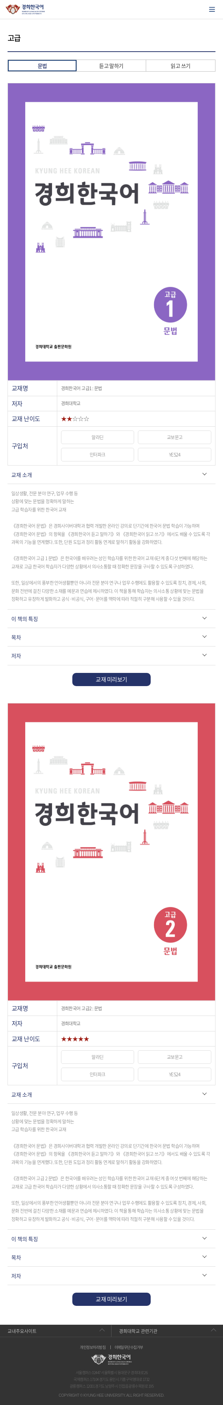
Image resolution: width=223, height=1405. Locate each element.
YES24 (174, 454)
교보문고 (175, 437)
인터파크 (97, 454)
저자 (16, 655)
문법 (42, 65)
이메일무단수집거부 (129, 1347)
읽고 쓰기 (180, 65)
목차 (16, 637)
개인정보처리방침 (92, 1347)
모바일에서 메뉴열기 (212, 9)
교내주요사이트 (22, 1331)
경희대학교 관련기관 (138, 1331)
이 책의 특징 (24, 618)
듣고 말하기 (111, 65)
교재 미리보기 (111, 679)
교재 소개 (21, 474)
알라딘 (97, 437)
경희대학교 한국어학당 (25, 9)
